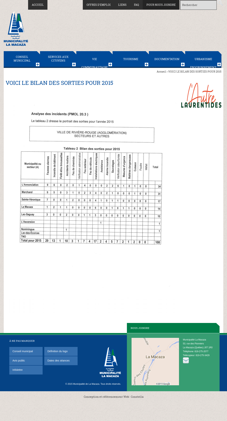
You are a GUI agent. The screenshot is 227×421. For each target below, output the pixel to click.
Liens (122, 5)
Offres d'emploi (99, 5)
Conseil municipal (22, 58)
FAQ (136, 5)
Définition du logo (57, 351)
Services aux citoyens (58, 58)
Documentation (167, 59)
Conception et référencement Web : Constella (113, 396)
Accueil (38, 5)
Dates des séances (58, 360)
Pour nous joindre (161, 5)
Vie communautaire (94, 62)
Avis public (18, 360)
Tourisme (130, 59)
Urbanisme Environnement (203, 62)
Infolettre (17, 369)
